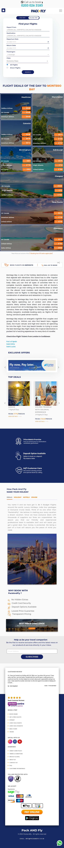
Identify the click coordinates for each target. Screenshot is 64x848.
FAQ (10, 765)
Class (9, 58)
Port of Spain (11, 341)
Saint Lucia (10, 346)
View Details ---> (14, 416)
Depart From (11, 27)
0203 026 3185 (32, 5)
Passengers (11, 52)
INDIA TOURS (13, 729)
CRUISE (11, 732)
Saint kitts (10, 344)
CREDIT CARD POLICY (15, 751)
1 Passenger (28, 54)
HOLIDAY (17, 497)
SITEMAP (12, 720)
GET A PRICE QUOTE (15, 717)
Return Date (11, 45)
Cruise (34, 497)
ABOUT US (12, 759)
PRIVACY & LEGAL (14, 756)
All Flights (12, 65)
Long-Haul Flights (15, 723)
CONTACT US (13, 762)
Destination (11, 33)
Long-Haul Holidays (16, 726)
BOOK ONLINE (13, 714)
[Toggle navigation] (61, 11)
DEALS (9, 497)
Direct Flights (13, 68)
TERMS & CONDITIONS (16, 754)
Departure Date (12, 39)
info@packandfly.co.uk (35, 839)
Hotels (26, 497)
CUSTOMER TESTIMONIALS (17, 768)
